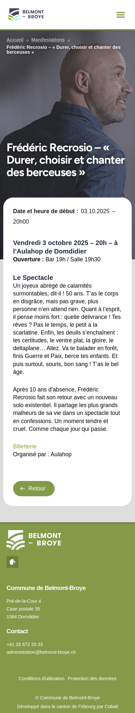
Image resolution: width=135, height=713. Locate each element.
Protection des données (92, 678)
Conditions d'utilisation (41, 678)
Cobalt (111, 706)
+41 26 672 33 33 (25, 644)
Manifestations (48, 39)
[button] (120, 14)
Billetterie (25, 446)
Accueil (15, 39)
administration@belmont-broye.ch (41, 652)
